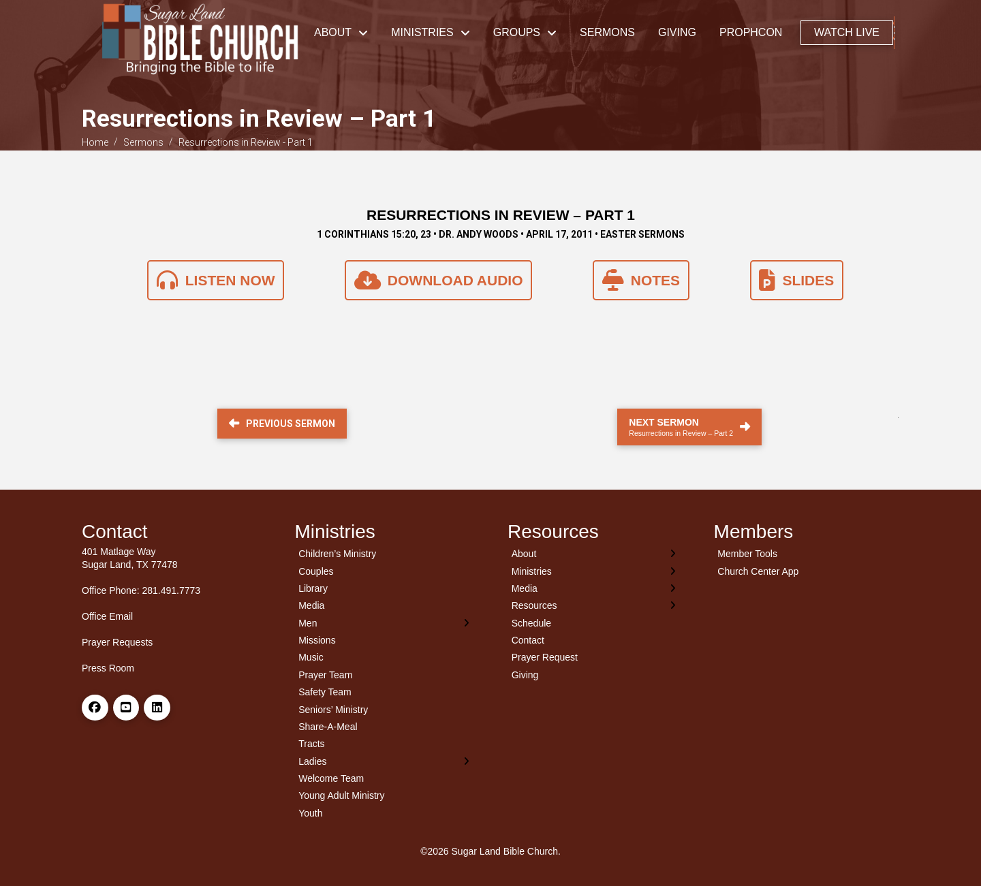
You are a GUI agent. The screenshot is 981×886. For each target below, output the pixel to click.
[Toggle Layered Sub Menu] (384, 622)
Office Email (107, 616)
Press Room (108, 668)
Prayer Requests (117, 642)
